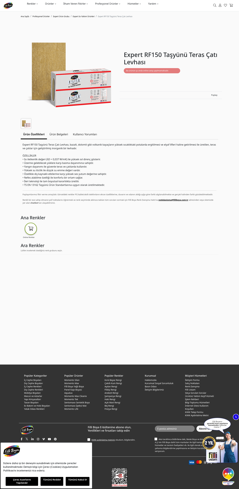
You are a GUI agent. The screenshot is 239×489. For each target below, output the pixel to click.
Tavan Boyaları (31, 402)
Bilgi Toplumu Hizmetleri (197, 402)
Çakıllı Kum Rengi (113, 383)
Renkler (31, 3)
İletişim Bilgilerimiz (154, 389)
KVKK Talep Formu (194, 412)
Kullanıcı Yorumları (85, 134)
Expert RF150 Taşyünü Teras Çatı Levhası (115, 16)
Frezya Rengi (111, 408)
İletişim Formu (192, 380)
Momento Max (71, 383)
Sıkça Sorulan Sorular (195, 392)
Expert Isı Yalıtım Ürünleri (84, 16)
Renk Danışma (192, 386)
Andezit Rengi (111, 392)
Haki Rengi (110, 399)
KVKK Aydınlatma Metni (197, 415)
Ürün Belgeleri (58, 134)
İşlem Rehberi (192, 399)
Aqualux (68, 392)
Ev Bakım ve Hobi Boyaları (37, 405)
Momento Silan (71, 380)
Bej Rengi (109, 405)
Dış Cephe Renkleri (33, 389)
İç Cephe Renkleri (32, 386)
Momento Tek (71, 399)
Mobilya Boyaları (32, 392)
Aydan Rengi (111, 386)
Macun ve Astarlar (33, 396)
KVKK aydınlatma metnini (103, 439)
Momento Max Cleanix (75, 396)
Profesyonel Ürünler (106, 3)
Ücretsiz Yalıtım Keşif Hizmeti (199, 396)
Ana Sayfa (25, 16)
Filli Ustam (190, 389)
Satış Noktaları (192, 383)
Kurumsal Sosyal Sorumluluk (159, 383)
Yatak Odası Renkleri (34, 408)
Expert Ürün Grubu (61, 16)
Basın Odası (151, 386)
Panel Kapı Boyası (73, 389)
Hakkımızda (151, 380)
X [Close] (236, 417)
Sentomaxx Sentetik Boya (77, 402)
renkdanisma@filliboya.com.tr (173, 200)
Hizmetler (133, 3)
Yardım (152, 3)
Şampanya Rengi (113, 396)
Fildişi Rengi (110, 389)
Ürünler (49, 3)
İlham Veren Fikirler (74, 3)
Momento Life (71, 408)
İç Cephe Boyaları (32, 380)
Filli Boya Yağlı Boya (74, 386)
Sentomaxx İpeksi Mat (75, 405)
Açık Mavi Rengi (112, 402)
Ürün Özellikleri (34, 134)
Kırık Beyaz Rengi (113, 380)
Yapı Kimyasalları (32, 399)
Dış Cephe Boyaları (33, 383)
